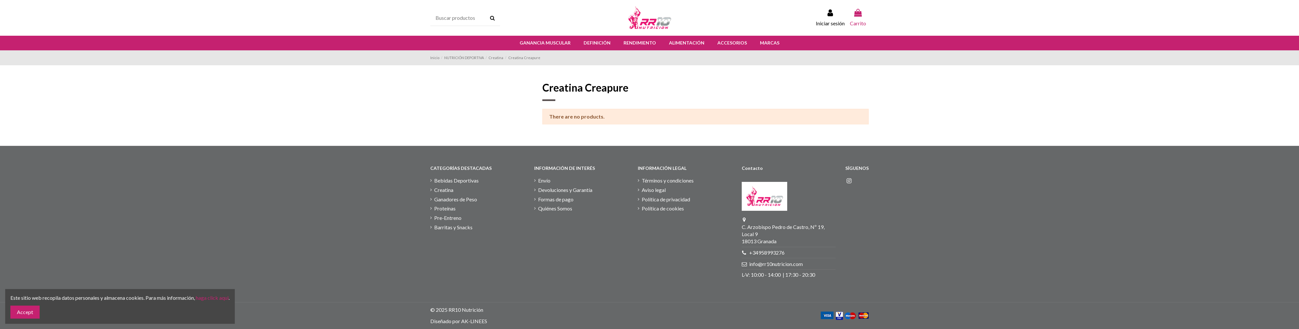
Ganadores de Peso (455, 199)
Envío (544, 180)
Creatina (443, 190)
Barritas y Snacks (453, 227)
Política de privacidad (666, 199)
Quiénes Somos (555, 208)
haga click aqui (212, 298)
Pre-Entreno (447, 218)
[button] (545, 43)
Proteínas (445, 208)
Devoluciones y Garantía (565, 190)
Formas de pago (556, 199)
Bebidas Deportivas (456, 180)
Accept (25, 312)
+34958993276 (767, 252)
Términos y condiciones (668, 180)
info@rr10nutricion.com (776, 264)
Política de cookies (663, 208)
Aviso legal (654, 190)
